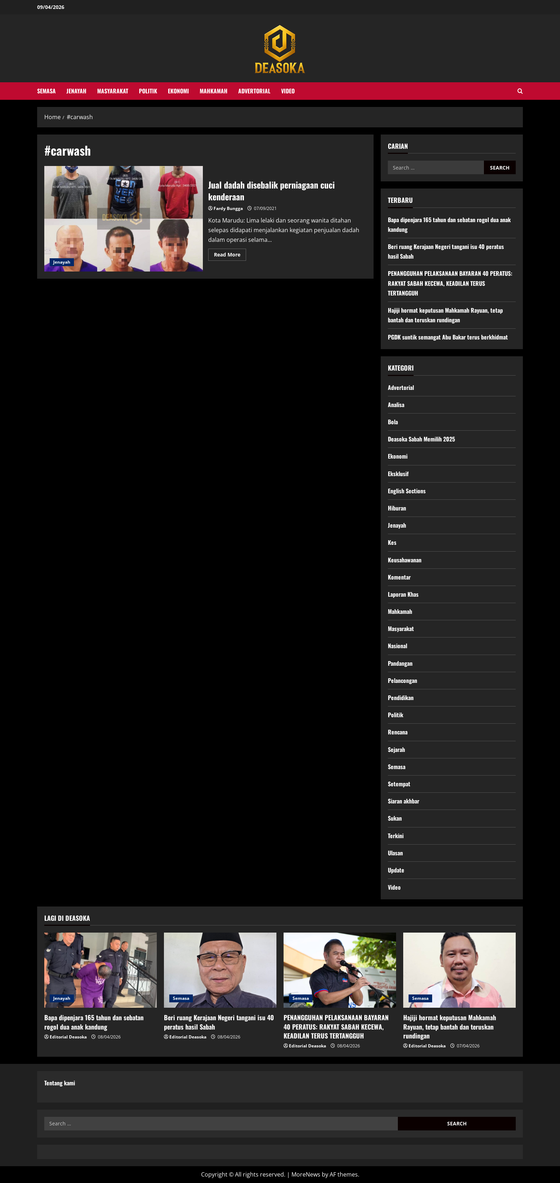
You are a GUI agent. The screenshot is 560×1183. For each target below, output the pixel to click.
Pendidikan (401, 697)
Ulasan (395, 853)
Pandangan (400, 663)
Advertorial (254, 91)
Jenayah (76, 91)
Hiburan (397, 508)
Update (396, 870)
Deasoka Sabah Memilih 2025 (421, 439)
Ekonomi (178, 91)
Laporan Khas (403, 594)
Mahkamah (214, 91)
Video (288, 91)
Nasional (397, 645)
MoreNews (305, 1174)
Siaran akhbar (403, 801)
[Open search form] (520, 91)
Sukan (395, 818)
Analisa (396, 404)
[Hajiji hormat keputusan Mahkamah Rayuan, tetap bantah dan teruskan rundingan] (459, 970)
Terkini (396, 835)
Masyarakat (112, 91)
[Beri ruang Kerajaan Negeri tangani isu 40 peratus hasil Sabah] (220, 970)
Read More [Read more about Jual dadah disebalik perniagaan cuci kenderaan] (230, 256)
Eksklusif (398, 473)
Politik (148, 91)
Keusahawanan (404, 560)
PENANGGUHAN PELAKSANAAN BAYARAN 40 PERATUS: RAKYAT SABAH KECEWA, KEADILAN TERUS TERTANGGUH (450, 283)
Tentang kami (59, 1083)
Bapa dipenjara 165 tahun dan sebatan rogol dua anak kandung (94, 1022)
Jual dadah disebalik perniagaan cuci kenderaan (123, 219)
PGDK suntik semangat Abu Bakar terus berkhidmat (448, 337)
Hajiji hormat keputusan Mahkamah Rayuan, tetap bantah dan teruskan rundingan (449, 1026)
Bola (393, 421)
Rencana (398, 732)
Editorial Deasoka (68, 1037)
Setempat (399, 783)
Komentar (399, 577)
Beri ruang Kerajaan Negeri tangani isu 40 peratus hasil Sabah (219, 1022)
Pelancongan (402, 680)
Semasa (46, 91)
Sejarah (396, 749)
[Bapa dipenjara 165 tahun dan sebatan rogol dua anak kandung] (100, 970)
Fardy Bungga (228, 208)
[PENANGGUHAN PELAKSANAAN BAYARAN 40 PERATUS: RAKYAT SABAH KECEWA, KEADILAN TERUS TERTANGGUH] (340, 970)
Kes (392, 542)
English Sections (407, 491)
